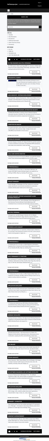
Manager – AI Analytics (15, 401)
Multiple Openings (13, 212)
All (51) (10, 49)
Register (40, 6)
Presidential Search (14, 77)
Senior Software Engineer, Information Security (23, 110)
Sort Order (36, 59)
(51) (9, 33)
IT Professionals (13, 300)
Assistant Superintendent (16, 416)
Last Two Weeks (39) (14, 55)
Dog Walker (11, 344)
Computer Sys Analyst (14, 124)
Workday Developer (14, 315)
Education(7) (11, 38)
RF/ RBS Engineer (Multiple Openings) (19, 63)
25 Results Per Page (26, 59)
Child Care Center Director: (16, 154)
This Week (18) (12, 53)
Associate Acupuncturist (15, 329)
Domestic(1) (11, 44)
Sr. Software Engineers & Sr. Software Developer (23, 372)
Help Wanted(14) (12, 36)
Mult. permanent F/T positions (17, 256)
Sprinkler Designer (14, 139)
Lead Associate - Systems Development (19, 95)
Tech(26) (11, 34)
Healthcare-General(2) (14, 40)
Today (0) (11, 51)
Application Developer (15, 285)
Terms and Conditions (24, 436)
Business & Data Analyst (15, 227)
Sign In (39, 2)
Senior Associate (13, 357)
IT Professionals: (13, 167)
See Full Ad (34, 72)
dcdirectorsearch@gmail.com (21, 158)
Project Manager (13, 181)
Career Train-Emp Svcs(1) (14, 42)
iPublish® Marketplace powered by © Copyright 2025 (24, 439)
